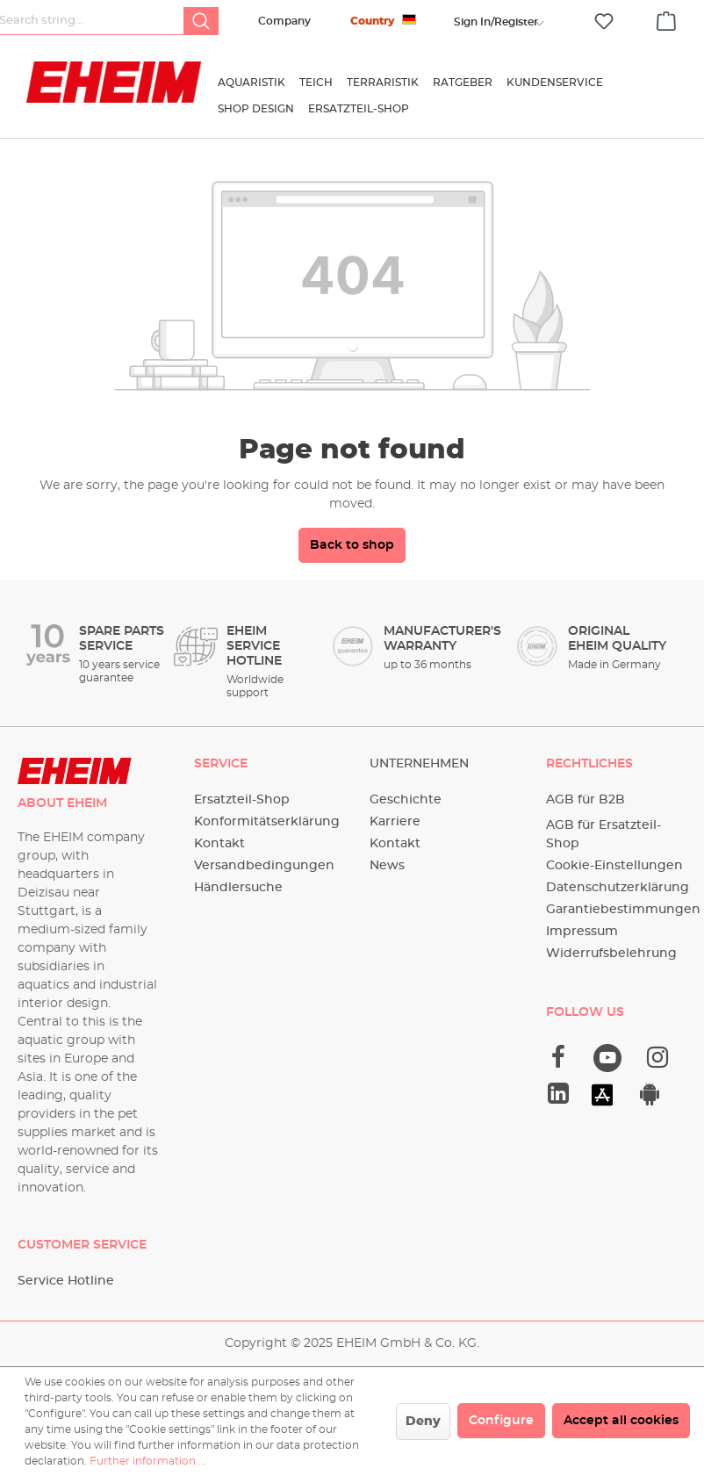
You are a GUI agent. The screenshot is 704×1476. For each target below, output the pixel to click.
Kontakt (219, 844)
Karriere (395, 822)
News (387, 866)
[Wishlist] (604, 21)
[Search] (201, 21)
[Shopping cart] (666, 18)
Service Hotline (66, 1281)
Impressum (582, 931)
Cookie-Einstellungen (614, 866)
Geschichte (406, 800)
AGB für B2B (585, 800)
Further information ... (148, 1461)
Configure (501, 1421)
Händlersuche (238, 888)
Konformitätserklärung (267, 822)
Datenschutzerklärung (617, 888)
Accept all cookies (621, 1421)
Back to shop (352, 545)
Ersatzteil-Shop (242, 800)
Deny (423, 1421)
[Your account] (496, 22)
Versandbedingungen (264, 866)
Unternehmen (419, 764)
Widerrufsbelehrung (611, 953)
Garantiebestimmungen (623, 910)
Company (284, 21)
